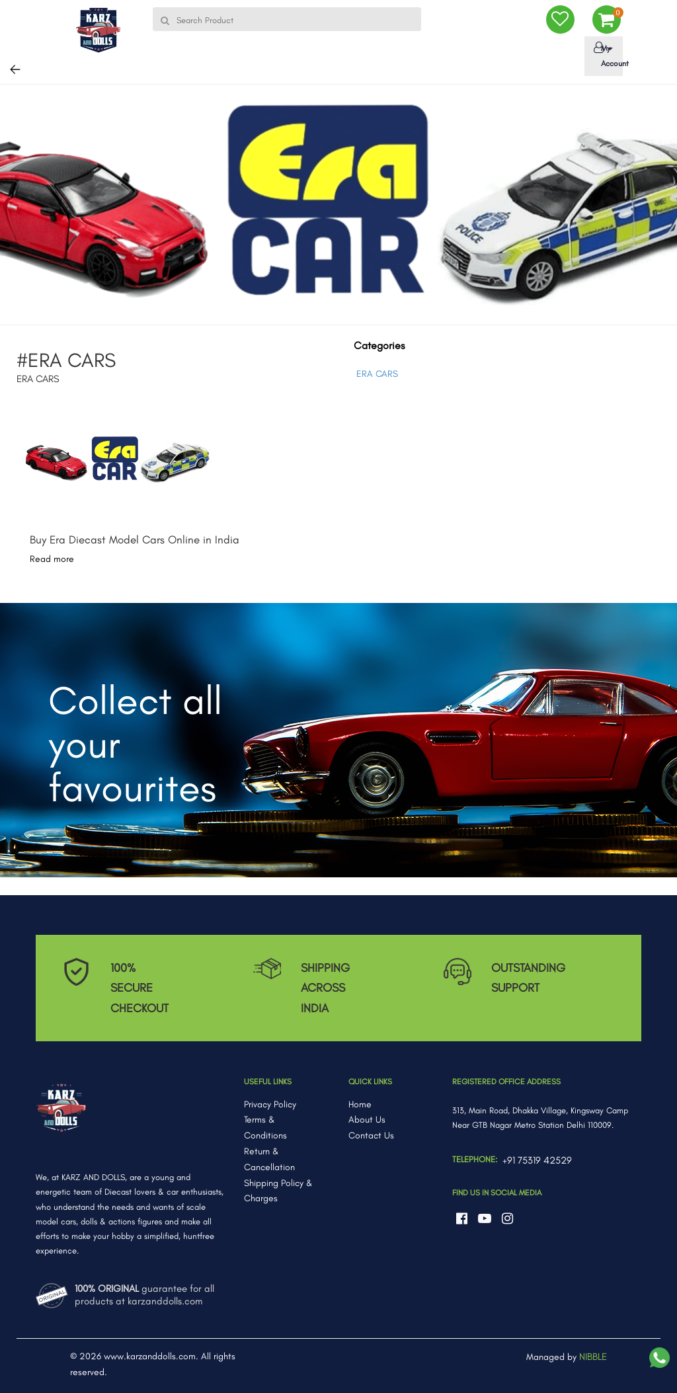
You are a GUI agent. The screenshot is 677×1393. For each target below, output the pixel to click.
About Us (366, 1119)
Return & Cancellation (269, 1159)
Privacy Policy (270, 1104)
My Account (606, 55)
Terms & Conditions (265, 1127)
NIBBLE (593, 1357)
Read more (52, 559)
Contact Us (371, 1135)
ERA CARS (377, 373)
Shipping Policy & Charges (278, 1191)
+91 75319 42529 (537, 1160)
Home (360, 1104)
